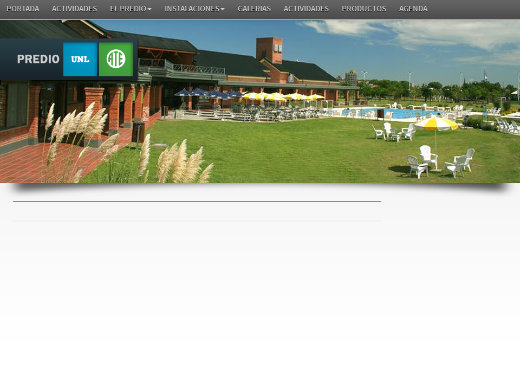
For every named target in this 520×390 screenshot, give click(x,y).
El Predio (131, 9)
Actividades (74, 9)
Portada (22, 9)
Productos (364, 9)
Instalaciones (195, 9)
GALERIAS (254, 9)
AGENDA (413, 9)
